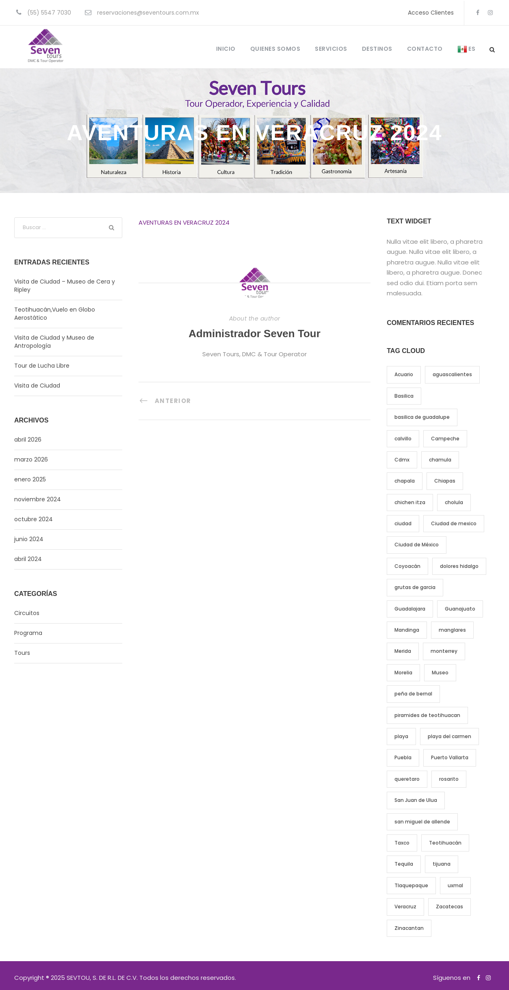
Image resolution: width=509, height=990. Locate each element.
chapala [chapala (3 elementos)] (404, 480)
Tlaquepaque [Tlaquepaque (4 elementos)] (411, 885)
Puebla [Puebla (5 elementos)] (403, 757)
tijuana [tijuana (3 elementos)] (442, 863)
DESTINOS (377, 49)
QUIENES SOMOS (275, 49)
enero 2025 (30, 479)
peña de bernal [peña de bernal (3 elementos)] (413, 693)
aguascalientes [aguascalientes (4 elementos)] (452, 374)
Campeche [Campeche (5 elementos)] (445, 438)
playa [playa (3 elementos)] (401, 736)
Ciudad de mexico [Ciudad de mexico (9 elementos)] (454, 523)
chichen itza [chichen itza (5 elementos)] (409, 502)
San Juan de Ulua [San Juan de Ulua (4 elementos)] (415, 800)
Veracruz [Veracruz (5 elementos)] (405, 906)
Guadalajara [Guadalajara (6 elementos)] (409, 608)
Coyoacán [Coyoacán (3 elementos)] (407, 566)
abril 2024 (28, 559)
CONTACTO (425, 49)
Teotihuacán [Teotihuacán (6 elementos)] (445, 842)
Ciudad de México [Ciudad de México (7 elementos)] (416, 544)
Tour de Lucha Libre (41, 366)
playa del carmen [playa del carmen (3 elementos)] (449, 736)
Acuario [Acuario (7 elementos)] (403, 374)
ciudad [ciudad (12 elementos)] (403, 523)
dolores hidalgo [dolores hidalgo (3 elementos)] (459, 566)
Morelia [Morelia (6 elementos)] (403, 672)
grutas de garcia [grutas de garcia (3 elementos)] (414, 587)
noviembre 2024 (37, 499)
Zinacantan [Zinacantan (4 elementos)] (409, 928)
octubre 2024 (33, 519)
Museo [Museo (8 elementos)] (440, 672)
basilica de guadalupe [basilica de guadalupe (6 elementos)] (422, 417)
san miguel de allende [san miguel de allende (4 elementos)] (422, 821)
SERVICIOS (331, 49)
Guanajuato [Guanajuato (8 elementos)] (460, 608)
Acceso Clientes (431, 13)
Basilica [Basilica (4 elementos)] (404, 395)
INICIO (226, 49)
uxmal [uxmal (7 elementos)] (455, 885)
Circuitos (26, 613)
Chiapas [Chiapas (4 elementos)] (444, 480)
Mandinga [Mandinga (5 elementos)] (406, 629)
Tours (22, 653)
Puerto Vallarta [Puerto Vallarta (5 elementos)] (449, 757)
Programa (28, 633)
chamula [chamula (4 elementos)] (440, 459)
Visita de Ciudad (37, 385)
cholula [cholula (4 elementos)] (454, 502)
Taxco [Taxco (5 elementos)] (401, 842)
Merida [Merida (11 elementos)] (402, 651)
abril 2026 (27, 439)
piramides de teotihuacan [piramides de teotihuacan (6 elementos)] (427, 715)
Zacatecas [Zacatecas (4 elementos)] (449, 906)
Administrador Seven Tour (254, 333)
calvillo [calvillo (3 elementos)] (403, 438)
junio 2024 (28, 539)
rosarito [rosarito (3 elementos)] (449, 779)
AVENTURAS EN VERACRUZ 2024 (184, 222)
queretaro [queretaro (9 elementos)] (407, 779)
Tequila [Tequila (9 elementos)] (403, 863)
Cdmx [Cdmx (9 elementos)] (401, 459)
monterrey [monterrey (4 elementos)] (444, 651)
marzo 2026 (31, 459)
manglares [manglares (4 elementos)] (452, 629)
